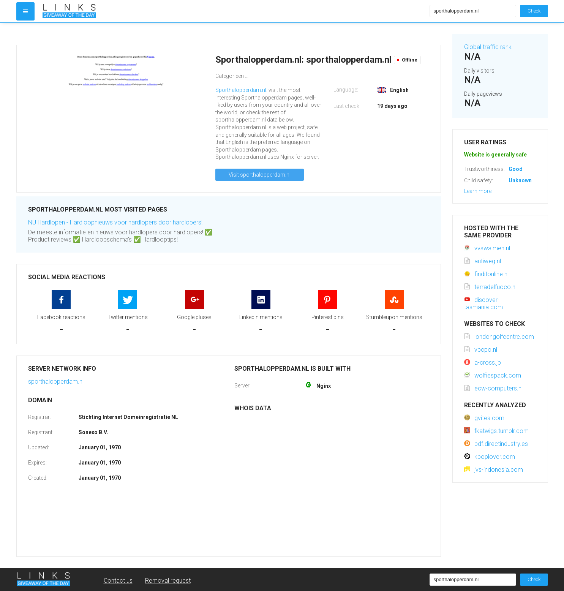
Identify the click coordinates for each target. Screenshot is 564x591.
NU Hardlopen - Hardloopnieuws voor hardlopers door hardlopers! (115, 222)
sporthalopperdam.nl (56, 381)
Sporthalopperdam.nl (240, 90)
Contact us (118, 580)
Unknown (520, 180)
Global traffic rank (488, 47)
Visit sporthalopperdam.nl (260, 175)
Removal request (168, 580)
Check (534, 11)
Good (516, 169)
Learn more (477, 191)
